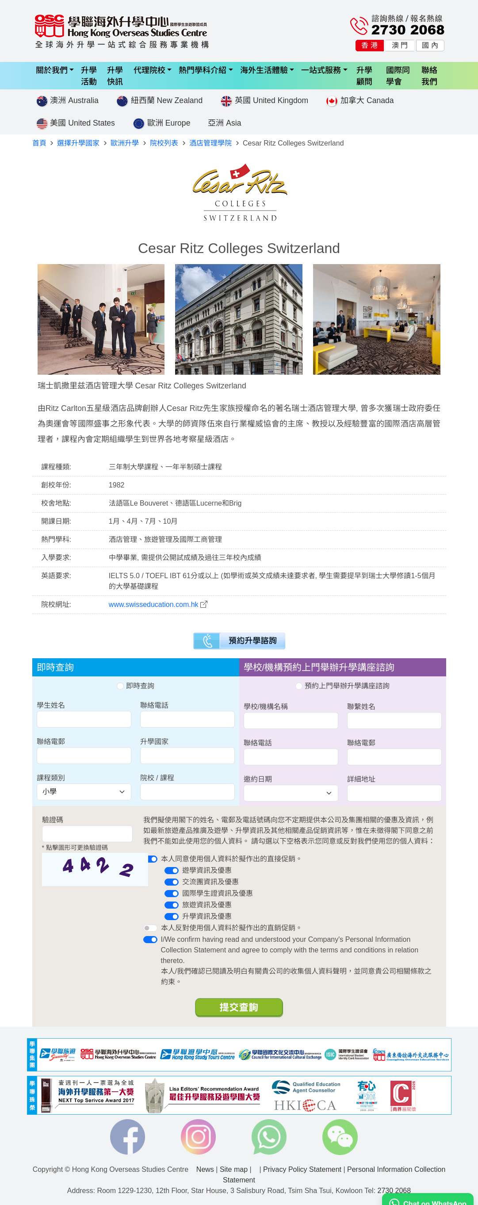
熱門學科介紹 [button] (202, 69)
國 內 (430, 45)
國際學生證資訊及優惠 (217, 893)
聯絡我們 (429, 75)
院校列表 (164, 143)
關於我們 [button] (52, 69)
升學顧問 (364, 75)
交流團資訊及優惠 (210, 882)
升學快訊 (115, 75)
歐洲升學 (125, 143)
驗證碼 (52, 820)
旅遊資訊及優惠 (207, 905)
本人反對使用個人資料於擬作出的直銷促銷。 (231, 928)
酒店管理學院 (210, 143)
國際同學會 (398, 75)
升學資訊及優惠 (207, 916)
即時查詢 (135, 686)
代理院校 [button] (149, 69)
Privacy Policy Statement (302, 1169)
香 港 (369, 45)
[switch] (150, 859)
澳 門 (400, 45)
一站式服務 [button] (321, 69)
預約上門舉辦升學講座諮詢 (342, 686)
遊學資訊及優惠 (207, 870)
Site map (234, 1169)
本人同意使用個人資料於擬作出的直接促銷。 (231, 859)
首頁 (39, 143)
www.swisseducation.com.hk (154, 604)
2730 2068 (394, 1190)
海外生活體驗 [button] (264, 69)
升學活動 (89, 75)
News (205, 1169)
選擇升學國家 (78, 143)
